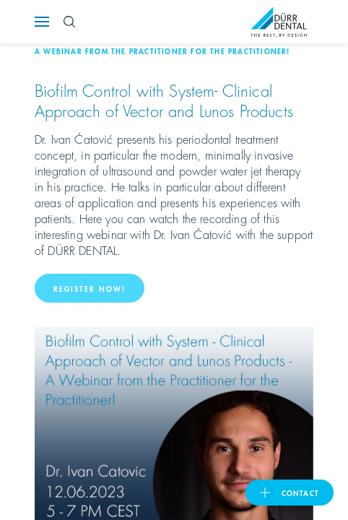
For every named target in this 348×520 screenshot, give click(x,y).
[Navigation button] (41, 21)
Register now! (89, 288)
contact (300, 492)
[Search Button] (69, 22)
